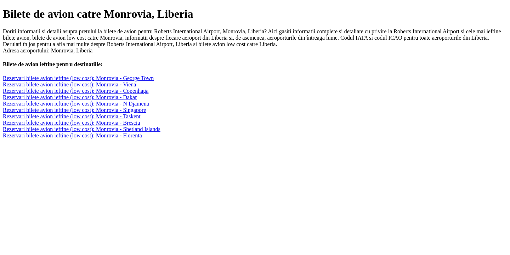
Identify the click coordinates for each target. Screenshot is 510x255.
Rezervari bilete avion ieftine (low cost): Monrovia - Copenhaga (75, 91)
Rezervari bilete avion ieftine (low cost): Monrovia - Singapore (74, 110)
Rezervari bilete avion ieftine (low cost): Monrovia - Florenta (72, 135)
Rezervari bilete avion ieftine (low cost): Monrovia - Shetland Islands (81, 129)
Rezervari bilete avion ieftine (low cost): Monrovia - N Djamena (76, 104)
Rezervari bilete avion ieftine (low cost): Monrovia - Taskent (72, 116)
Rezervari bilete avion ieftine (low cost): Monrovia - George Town (78, 78)
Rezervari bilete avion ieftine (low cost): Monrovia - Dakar (70, 97)
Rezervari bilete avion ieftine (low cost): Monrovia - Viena (69, 84)
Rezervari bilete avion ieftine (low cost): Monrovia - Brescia (71, 123)
